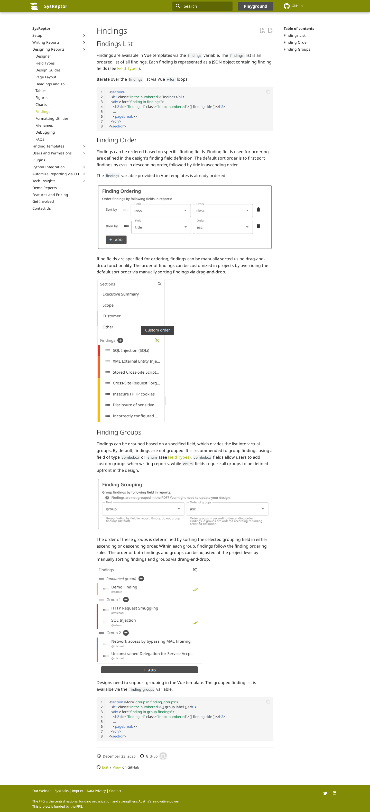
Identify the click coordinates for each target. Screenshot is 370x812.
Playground (255, 6)
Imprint (78, 790)
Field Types (127, 68)
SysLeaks (62, 790)
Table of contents (299, 28)
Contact (115, 790)
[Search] (202, 6)
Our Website (41, 790)
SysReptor (41, 28)
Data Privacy (96, 790)
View (117, 767)
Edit (105, 767)
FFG (79, 806)
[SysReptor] (34, 6)
